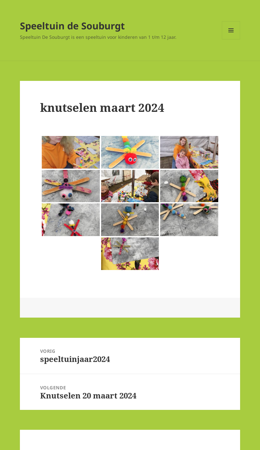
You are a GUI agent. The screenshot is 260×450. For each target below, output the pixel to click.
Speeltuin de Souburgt (72, 25)
